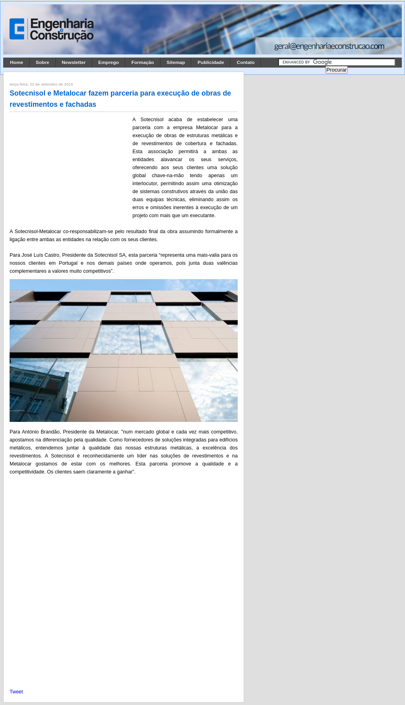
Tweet (16, 692)
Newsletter (74, 62)
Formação (142, 62)
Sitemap (175, 62)
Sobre (42, 62)
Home (16, 62)
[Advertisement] (70, 168)
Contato (246, 62)
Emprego (108, 62)
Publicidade (211, 62)
